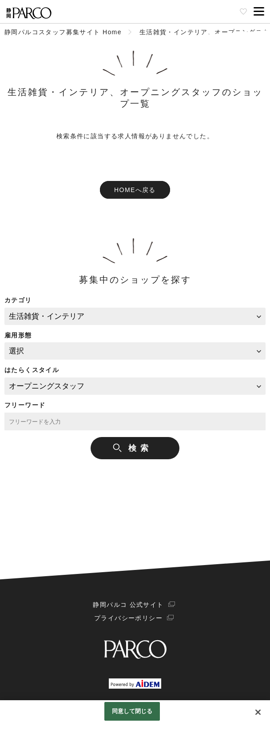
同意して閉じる (132, 711)
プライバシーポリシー (128, 618)
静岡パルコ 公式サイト (128, 604)
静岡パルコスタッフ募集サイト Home (63, 32)
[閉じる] (258, 712)
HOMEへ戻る (135, 189)
